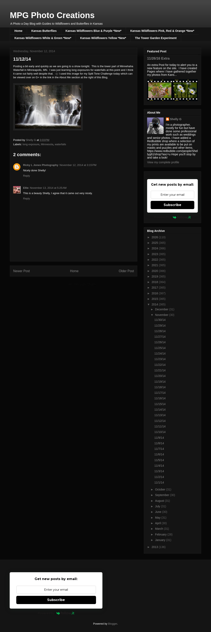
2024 (155, 248)
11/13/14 (160, 415)
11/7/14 (159, 448)
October (160, 489)
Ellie (26, 187)
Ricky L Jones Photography (40, 165)
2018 (155, 282)
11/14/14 (160, 409)
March (159, 528)
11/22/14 (160, 364)
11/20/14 (160, 376)
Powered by (172, 217)
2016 (155, 293)
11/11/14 (160, 426)
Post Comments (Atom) (82, 284)
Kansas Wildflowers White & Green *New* (42, 38)
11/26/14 (160, 342)
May (158, 517)
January (160, 540)
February (161, 534)
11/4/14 (159, 465)
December (162, 309)
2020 (155, 271)
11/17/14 (160, 392)
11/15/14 (160, 404)
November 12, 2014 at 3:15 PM (78, 165)
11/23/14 (160, 359)
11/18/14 (160, 387)
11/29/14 (160, 325)
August (160, 500)
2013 (155, 547)
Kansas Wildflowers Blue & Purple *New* (93, 30)
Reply (26, 175)
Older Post (126, 271)
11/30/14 (160, 319)
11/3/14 (159, 471)
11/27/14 (160, 336)
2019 (155, 276)
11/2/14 (159, 477)
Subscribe (172, 205)
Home (18, 30)
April (158, 523)
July (158, 506)
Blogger (112, 623)
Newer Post (21, 271)
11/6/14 (159, 454)
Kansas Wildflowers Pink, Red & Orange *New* (162, 30)
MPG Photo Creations (52, 15)
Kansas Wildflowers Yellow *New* (103, 38)
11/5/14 (159, 460)
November (162, 315)
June (158, 511)
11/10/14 (160, 432)
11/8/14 (159, 443)
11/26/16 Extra (158, 58)
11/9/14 (159, 437)
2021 (155, 265)
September (162, 495)
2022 (155, 259)
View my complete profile (163, 162)
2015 (155, 298)
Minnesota (47, 144)
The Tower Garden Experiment (156, 38)
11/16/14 (160, 398)
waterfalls (60, 144)
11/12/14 (160, 420)
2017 (155, 287)
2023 (155, 254)
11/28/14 (160, 331)
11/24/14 (160, 353)
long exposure (31, 144)
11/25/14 (160, 348)
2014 (155, 304)
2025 (155, 242)
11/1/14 (159, 482)
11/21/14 (160, 370)
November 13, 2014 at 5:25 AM (48, 187)
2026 (155, 237)
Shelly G (176, 119)
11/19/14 (160, 381)
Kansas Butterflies (44, 30)
